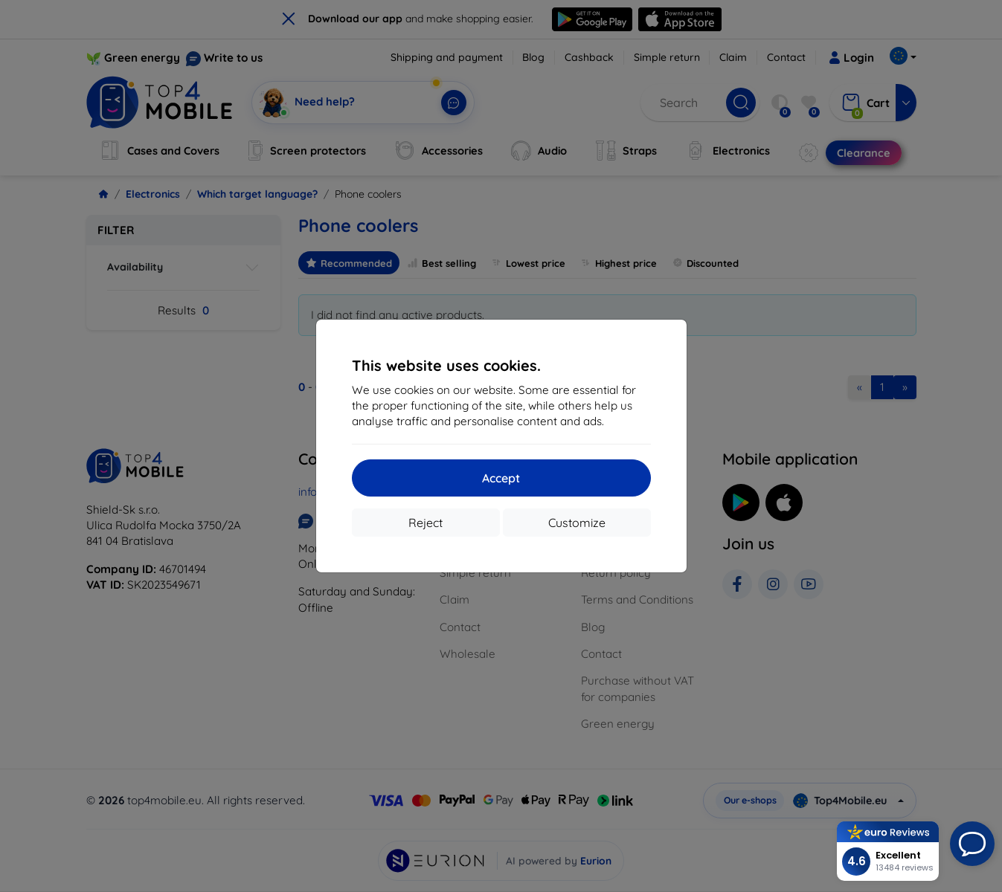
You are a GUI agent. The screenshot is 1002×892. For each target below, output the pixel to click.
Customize (577, 522)
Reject (425, 522)
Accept (501, 478)
